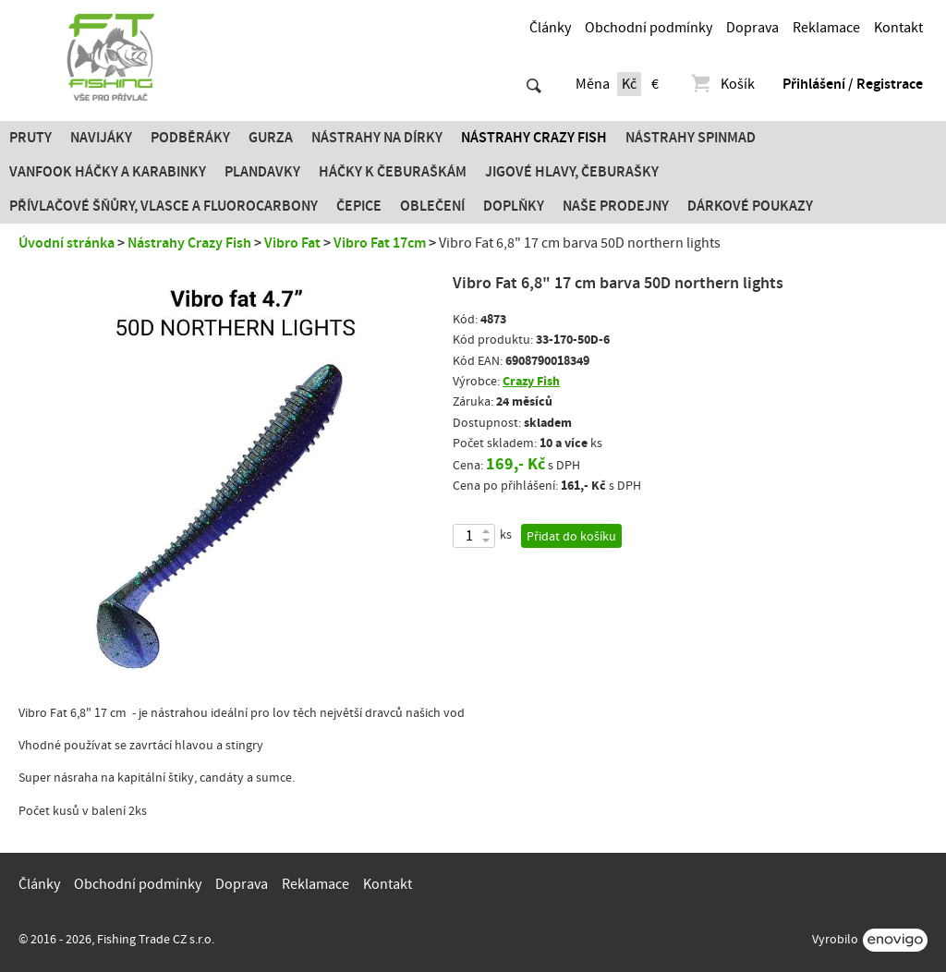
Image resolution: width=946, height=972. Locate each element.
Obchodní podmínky (648, 27)
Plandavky (262, 172)
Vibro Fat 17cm (380, 243)
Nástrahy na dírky (377, 137)
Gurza (271, 137)
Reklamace (826, 27)
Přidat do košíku (571, 536)
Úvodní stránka (66, 243)
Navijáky (101, 137)
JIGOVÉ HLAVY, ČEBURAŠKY (572, 172)
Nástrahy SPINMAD (690, 137)
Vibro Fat (292, 243)
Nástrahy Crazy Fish (534, 137)
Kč (629, 84)
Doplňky (513, 206)
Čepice (359, 206)
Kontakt (898, 27)
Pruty (30, 137)
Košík (722, 84)
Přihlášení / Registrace (852, 84)
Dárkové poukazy (750, 206)
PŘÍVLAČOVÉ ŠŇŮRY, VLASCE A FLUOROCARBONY (163, 206)
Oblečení (432, 206)
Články (550, 27)
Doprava (752, 27)
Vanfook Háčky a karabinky (107, 172)
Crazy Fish (531, 381)
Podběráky (190, 137)
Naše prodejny (616, 206)
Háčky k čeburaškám (393, 172)
